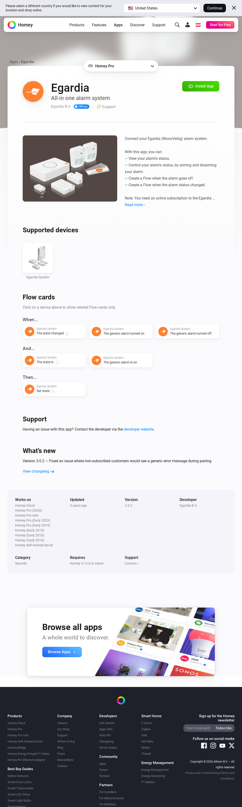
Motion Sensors (18, 776)
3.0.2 (128, 505)
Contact (62, 766)
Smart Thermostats (21, 788)
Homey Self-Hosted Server (25, 741)
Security (21, 563)
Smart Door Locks (20, 782)
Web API (105, 735)
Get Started (106, 723)
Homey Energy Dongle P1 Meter (29, 753)
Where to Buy (66, 741)
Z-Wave (146, 723)
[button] (162, 8)
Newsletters (65, 760)
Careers (62, 723)
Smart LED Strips (19, 794)
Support (158, 27)
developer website (139, 429)
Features (99, 27)
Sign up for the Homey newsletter (216, 718)
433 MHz (147, 741)
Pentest (104, 776)
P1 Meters (148, 782)
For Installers (108, 792)
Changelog (106, 741)
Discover (137, 27)
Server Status (108, 747)
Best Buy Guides (20, 769)
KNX (144, 735)
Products (76, 27)
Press (61, 753)
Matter (145, 747)
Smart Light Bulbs (19, 800)
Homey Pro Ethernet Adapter (26, 760)
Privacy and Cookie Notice (202, 773)
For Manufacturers (111, 798)
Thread (146, 753)
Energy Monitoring (153, 776)
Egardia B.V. (188, 505)
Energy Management (155, 770)
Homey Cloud (16, 723)
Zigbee (146, 729)
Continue (214, 8)
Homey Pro (15, 729)
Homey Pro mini (18, 735)
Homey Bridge (17, 747)
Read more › (135, 205)
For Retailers (107, 804)
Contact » (132, 563)
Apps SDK (106, 729)
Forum (103, 770)
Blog (60, 747)
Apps (118, 27)
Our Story (63, 729)
